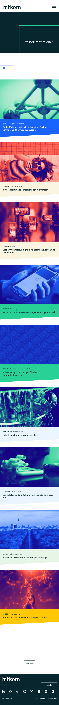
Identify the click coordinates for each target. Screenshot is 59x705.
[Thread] (18, 692)
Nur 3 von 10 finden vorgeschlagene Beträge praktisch (29, 312)
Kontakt (49, 685)
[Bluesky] (32, 692)
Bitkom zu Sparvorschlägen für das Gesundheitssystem (20, 374)
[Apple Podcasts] (40, 692)
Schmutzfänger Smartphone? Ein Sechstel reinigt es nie (28, 496)
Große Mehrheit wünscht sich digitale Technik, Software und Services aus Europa (25, 128)
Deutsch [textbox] (5, 698)
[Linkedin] (4, 692)
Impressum (52, 698)
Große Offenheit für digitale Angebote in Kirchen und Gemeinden (29, 251)
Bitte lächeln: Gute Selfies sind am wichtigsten (25, 189)
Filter (9, 68)
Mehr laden (30, 663)
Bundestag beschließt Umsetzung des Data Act (25, 617)
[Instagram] (25, 692)
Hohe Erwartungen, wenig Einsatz (19, 435)
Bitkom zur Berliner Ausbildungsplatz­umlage (25, 557)
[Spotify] (47, 692)
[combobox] (7, 698)
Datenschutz (40, 698)
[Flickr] (54, 692)
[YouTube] (11, 692)
